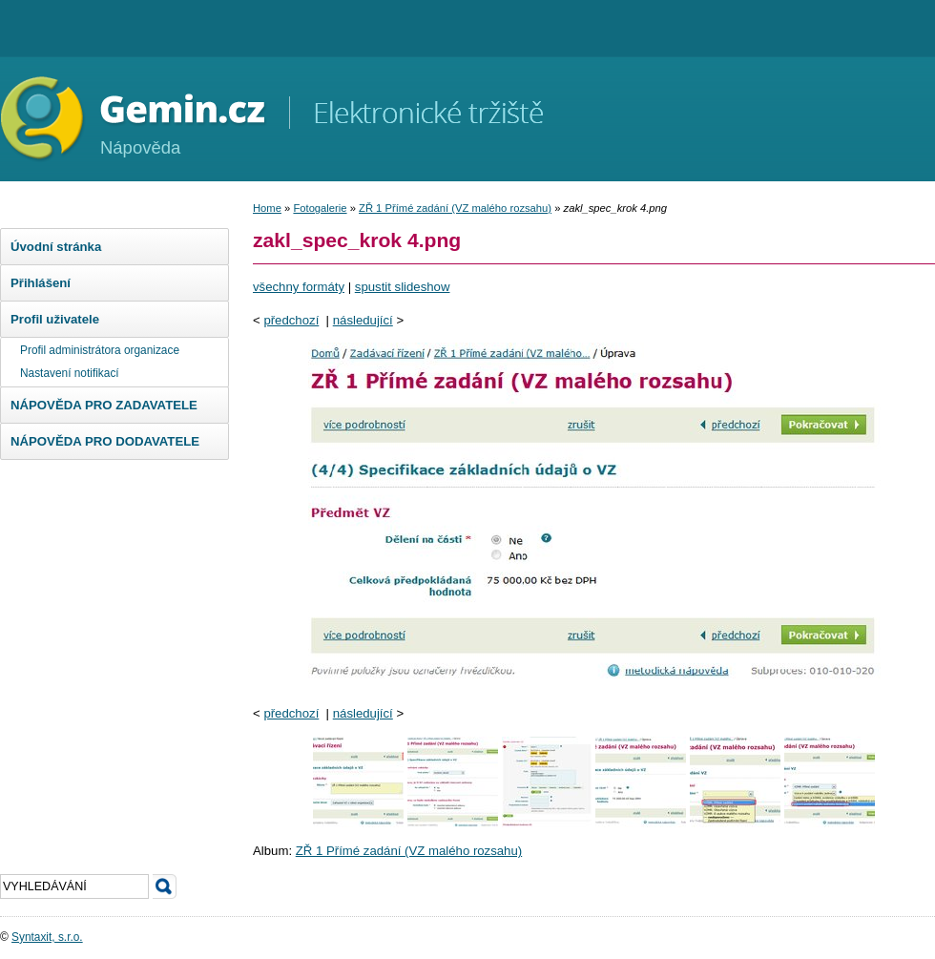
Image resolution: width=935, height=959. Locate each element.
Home (267, 208)
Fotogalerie (319, 208)
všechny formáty (298, 287)
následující (363, 320)
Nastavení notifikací (69, 373)
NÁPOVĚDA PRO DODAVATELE (104, 441)
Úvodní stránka (55, 247)
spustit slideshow (402, 287)
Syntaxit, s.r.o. (47, 937)
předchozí (291, 320)
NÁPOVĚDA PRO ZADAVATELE (103, 405)
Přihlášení (40, 283)
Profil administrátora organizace (99, 350)
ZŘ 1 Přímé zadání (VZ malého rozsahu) (455, 208)
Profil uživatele (54, 319)
